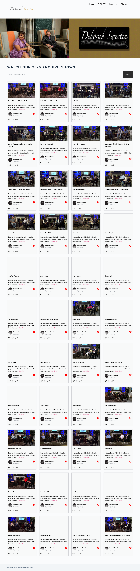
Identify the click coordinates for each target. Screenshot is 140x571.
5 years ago (16, 115)
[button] (3, 38)
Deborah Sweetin (17, 113)
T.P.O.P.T (102, 4)
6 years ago (48, 420)
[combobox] (64, 74)
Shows (125, 4)
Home (91, 4)
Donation (113, 4)
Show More (22, 109)
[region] (70, 38)
